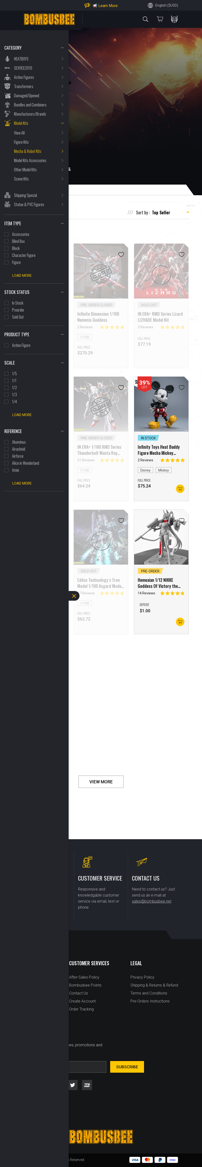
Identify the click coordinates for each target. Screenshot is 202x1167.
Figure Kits (21, 142)
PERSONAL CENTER (174, 19)
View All (19, 133)
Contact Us (78, 993)
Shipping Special (25, 195)
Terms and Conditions (148, 993)
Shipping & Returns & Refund (154, 985)
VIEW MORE (101, 781)
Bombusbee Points (85, 985)
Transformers (23, 86)
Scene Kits (21, 179)
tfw (87, 1085)
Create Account (82, 1001)
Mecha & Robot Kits (27, 151)
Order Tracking (81, 1009)
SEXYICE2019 (23, 68)
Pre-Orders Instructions (150, 1001)
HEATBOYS (21, 59)
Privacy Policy (142, 977)
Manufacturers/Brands (30, 114)
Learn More (108, 5)
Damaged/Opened (26, 95)
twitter (72, 1085)
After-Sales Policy (84, 977)
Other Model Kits (25, 169)
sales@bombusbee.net (151, 901)
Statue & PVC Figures (29, 204)
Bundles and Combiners (30, 105)
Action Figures (24, 77)
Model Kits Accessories (30, 160)
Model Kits (21, 123)
